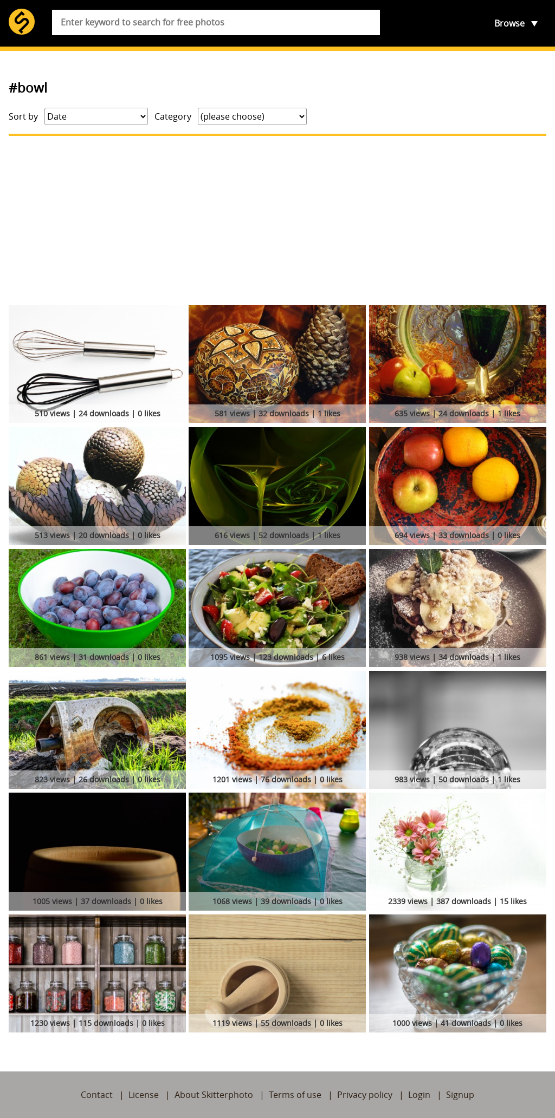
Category (172, 116)
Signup (460, 1095)
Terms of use (295, 1095)
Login (419, 1095)
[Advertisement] (277, 220)
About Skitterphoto (214, 1095)
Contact (97, 1095)
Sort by (23, 116)
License (143, 1095)
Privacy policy (364, 1095)
